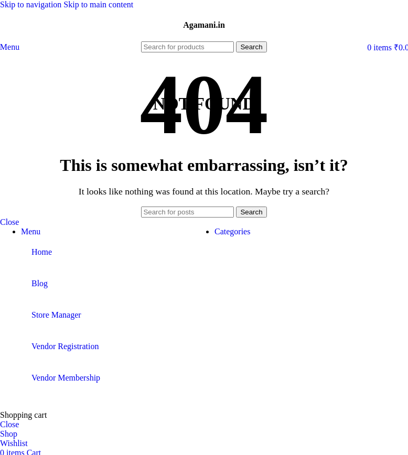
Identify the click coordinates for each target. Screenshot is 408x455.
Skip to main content (98, 4)
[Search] (187, 46)
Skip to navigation (31, 4)
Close (9, 222)
